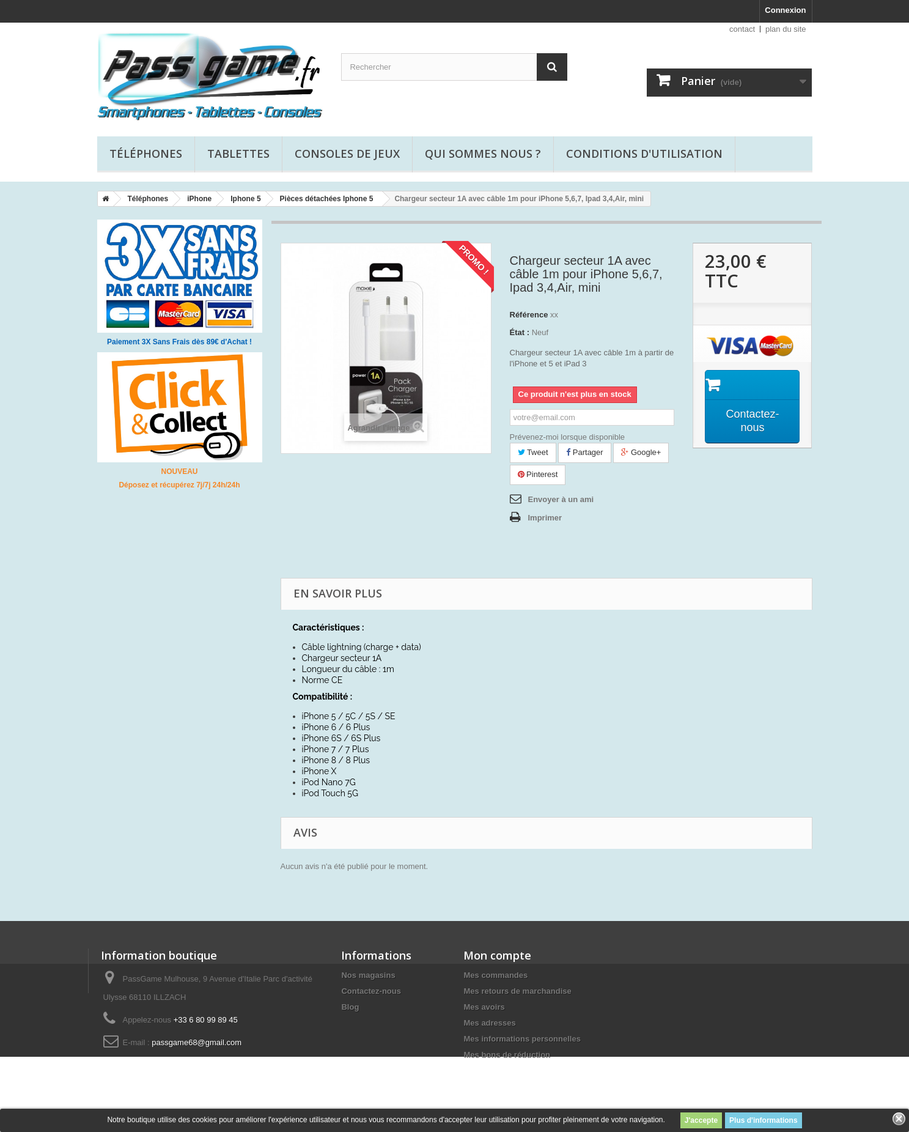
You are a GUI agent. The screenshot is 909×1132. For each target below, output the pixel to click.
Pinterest (538, 474)
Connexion (785, 10)
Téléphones (145, 153)
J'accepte (701, 1120)
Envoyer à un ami (561, 499)
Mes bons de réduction (506, 1054)
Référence (529, 314)
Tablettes (238, 153)
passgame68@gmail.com (196, 1042)
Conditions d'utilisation (644, 153)
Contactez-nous (371, 991)
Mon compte (497, 955)
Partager (584, 452)
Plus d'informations (763, 1120)
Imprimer (545, 517)
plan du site (785, 29)
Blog (350, 1007)
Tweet (533, 452)
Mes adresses (489, 1022)
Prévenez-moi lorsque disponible (567, 437)
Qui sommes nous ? (483, 153)
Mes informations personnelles (521, 1038)
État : (520, 332)
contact (742, 29)
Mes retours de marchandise (517, 991)
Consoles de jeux (347, 153)
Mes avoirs (483, 1007)
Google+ (641, 452)
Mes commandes (495, 975)
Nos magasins (368, 975)
